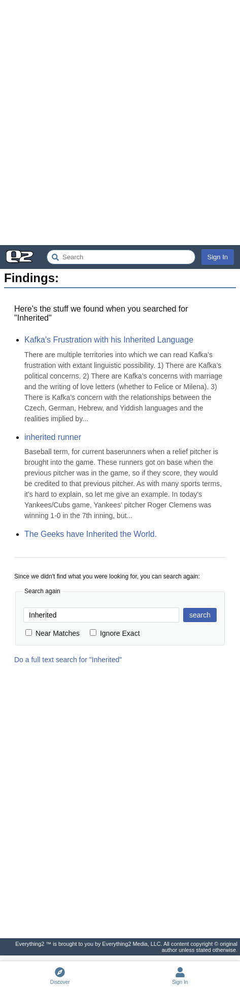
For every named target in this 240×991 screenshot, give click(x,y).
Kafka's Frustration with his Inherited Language (108, 339)
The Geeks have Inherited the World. (90, 534)
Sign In (218, 257)
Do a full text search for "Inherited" (68, 660)
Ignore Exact (115, 633)
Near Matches (52, 633)
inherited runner (52, 437)
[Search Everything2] (121, 257)
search (200, 615)
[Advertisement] (120, 123)
